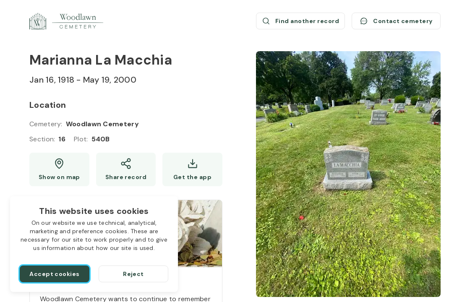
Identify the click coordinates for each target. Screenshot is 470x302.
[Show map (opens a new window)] (59, 169)
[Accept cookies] (54, 274)
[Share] (126, 169)
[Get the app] (192, 169)
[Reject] (133, 274)
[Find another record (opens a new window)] (300, 21)
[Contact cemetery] (396, 21)
